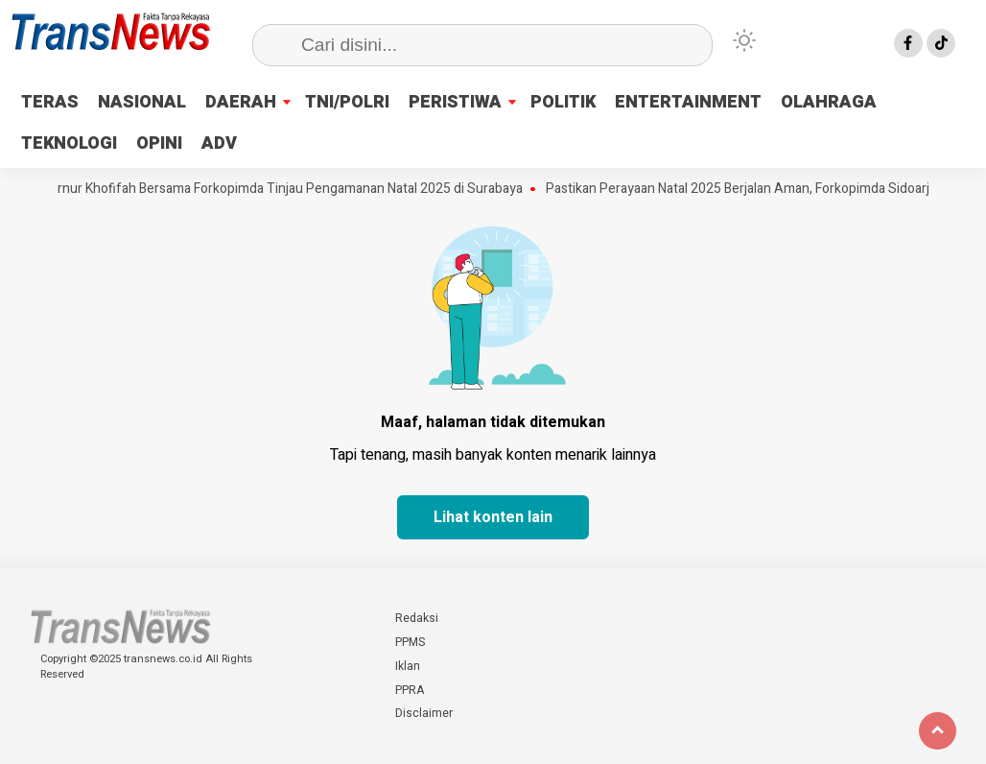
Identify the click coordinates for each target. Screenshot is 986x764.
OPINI (159, 143)
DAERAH (240, 102)
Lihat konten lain (493, 517)
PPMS (410, 642)
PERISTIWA (455, 102)
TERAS (50, 102)
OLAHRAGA (829, 102)
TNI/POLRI (347, 102)
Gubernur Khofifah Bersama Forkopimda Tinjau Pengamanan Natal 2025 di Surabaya (280, 189)
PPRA (409, 690)
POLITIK (563, 102)
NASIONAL (142, 102)
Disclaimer (424, 713)
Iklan (407, 666)
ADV (219, 143)
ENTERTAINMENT (688, 102)
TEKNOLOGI (69, 143)
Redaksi (416, 618)
